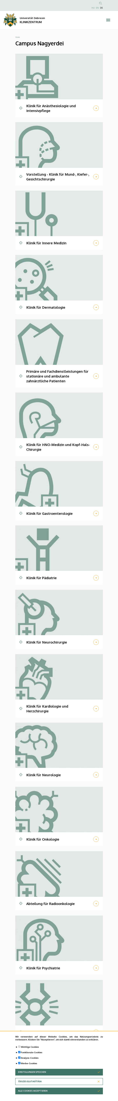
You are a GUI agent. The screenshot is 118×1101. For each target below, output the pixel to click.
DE (101, 8)
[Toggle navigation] (108, 20)
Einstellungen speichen (32, 1076)
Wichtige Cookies (30, 1051)
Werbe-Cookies (29, 1067)
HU (93, 8)
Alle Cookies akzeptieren (32, 1094)
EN (97, 8)
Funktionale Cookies (31, 1056)
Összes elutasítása (30, 1085)
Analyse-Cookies (29, 1062)
